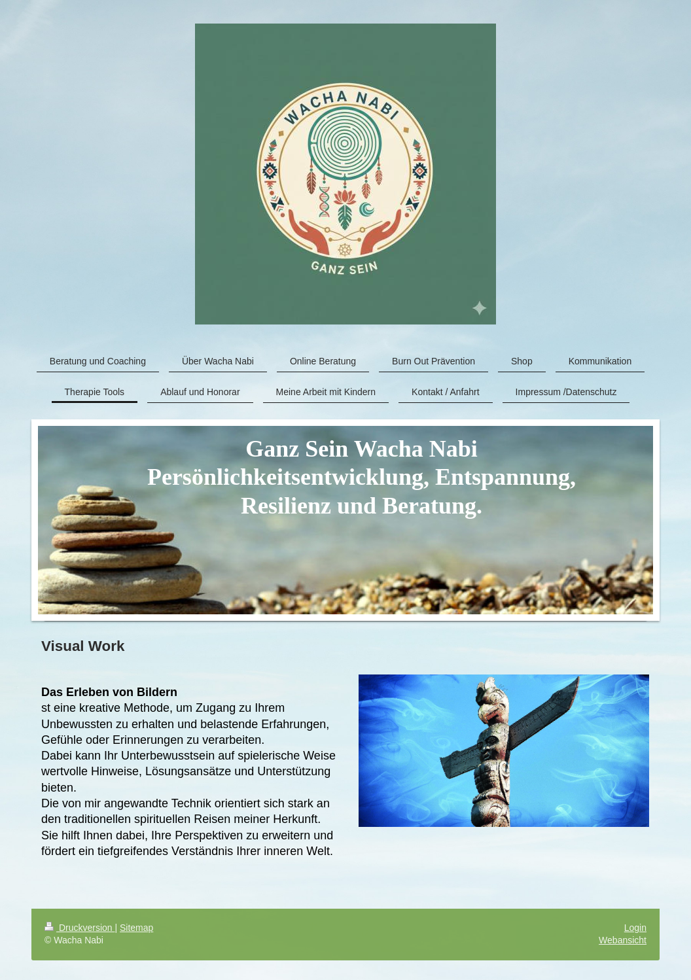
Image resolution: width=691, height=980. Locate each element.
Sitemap (136, 927)
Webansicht (623, 940)
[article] (345, 771)
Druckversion (79, 927)
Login (635, 927)
